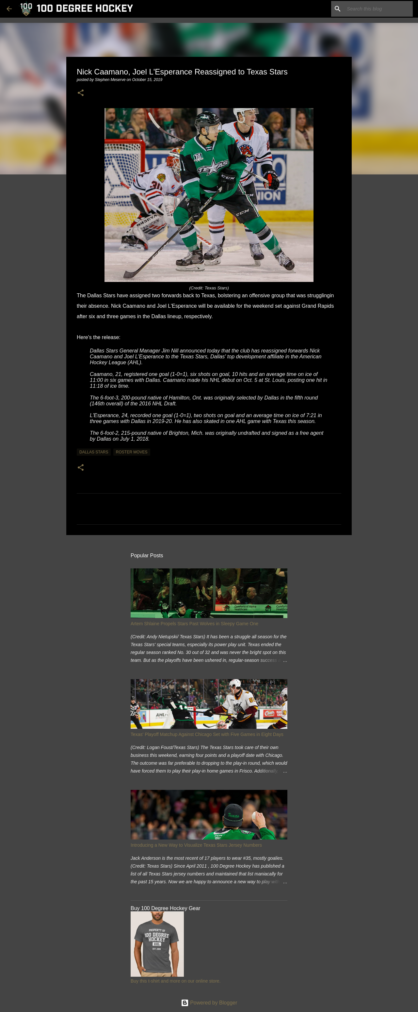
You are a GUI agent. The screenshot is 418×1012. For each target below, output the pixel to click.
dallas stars (93, 452)
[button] (81, 93)
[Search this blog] (378, 9)
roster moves (132, 452)
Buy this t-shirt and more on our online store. (175, 981)
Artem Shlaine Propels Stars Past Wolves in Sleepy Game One (194, 623)
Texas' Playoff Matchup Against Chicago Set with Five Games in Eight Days (207, 734)
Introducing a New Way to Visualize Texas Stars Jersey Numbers (196, 845)
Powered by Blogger (209, 1002)
